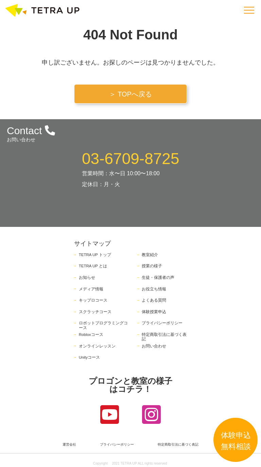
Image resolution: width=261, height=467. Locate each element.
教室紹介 (150, 255)
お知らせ (87, 277)
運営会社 (69, 444)
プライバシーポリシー (162, 323)
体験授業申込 (154, 312)
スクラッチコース (95, 312)
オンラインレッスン (97, 346)
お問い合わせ (154, 346)
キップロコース (93, 300)
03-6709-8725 (130, 158)
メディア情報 (91, 289)
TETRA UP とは (93, 266)
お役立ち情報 (154, 289)
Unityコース (89, 357)
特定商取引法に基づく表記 (178, 444)
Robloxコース (91, 335)
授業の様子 (152, 266)
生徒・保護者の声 (158, 277)
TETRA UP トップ (95, 255)
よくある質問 (154, 300)
